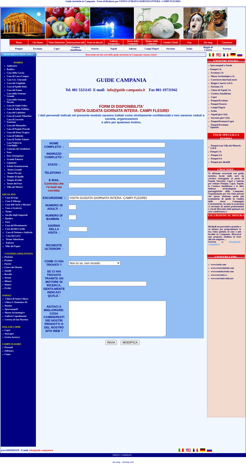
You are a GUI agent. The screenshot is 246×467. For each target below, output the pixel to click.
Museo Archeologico (15, 312)
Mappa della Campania (151, 42)
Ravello (8, 274)
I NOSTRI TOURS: (226, 60)
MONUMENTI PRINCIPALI (18, 54)
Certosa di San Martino (16, 319)
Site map (208, 42)
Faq (189, 42)
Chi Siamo (37, 42)
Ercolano (37, 48)
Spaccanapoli (11, 309)
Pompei (18, 48)
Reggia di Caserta (208, 48)
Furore (7, 264)
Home (19, 42)
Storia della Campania (132, 42)
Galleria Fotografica (113, 42)
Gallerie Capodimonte (16, 316)
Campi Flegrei (152, 48)
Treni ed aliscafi (95, 42)
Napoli (113, 48)
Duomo (8, 305)
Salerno (133, 48)
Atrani (7, 277)
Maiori (7, 284)
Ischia (189, 48)
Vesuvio (94, 48)
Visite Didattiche (56, 42)
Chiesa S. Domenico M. (16, 302)
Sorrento (170, 48)
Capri (57, 48)
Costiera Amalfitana (75, 48)
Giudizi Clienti (170, 42)
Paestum (227, 48)
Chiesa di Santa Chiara (16, 298)
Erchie (7, 288)
